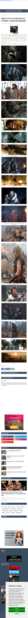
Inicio (2, 14)
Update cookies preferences (5, 0)
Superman (23, 506)
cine (4, 365)
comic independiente (5, 508)
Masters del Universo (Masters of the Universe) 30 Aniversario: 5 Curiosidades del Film (13, 493)
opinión (3, 512)
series (6, 506)
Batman (10, 506)
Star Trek (7, 512)
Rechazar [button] (17, 611)
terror (14, 506)
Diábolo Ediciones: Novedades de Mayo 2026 (16, 471)
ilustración (11, 510)
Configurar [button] (17, 613)
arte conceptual (4, 510)
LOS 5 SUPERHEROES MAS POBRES (14, 450)
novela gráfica (13, 508)
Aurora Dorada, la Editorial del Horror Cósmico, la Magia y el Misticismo (15, 467)
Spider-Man (20, 508)
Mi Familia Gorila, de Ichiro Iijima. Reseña (15, 461)
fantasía (5, 14)
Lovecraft (12, 512)
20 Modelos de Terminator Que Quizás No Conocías (16, 456)
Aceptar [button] (16, 608)
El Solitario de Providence (14, 11)
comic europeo (18, 512)
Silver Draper (4, 23)
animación (16, 510)
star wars (21, 510)
